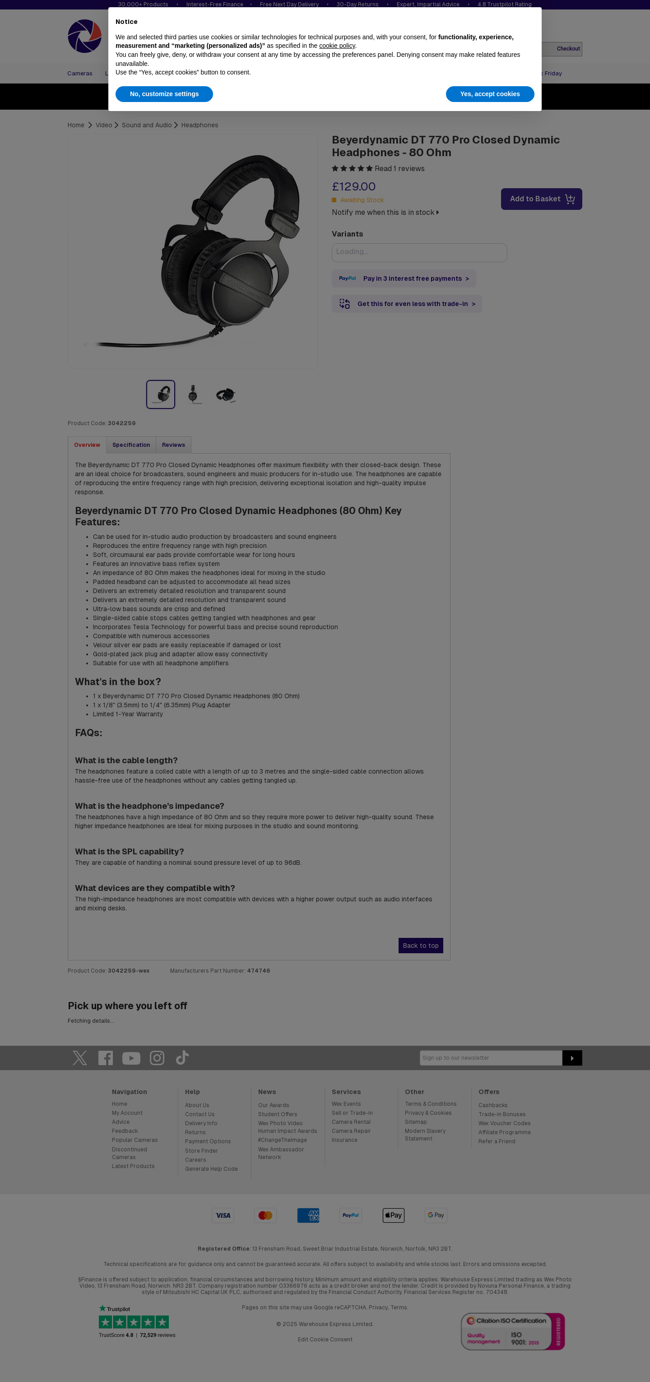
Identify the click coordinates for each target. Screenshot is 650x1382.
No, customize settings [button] (164, 93)
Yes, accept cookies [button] (490, 93)
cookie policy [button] (337, 45)
